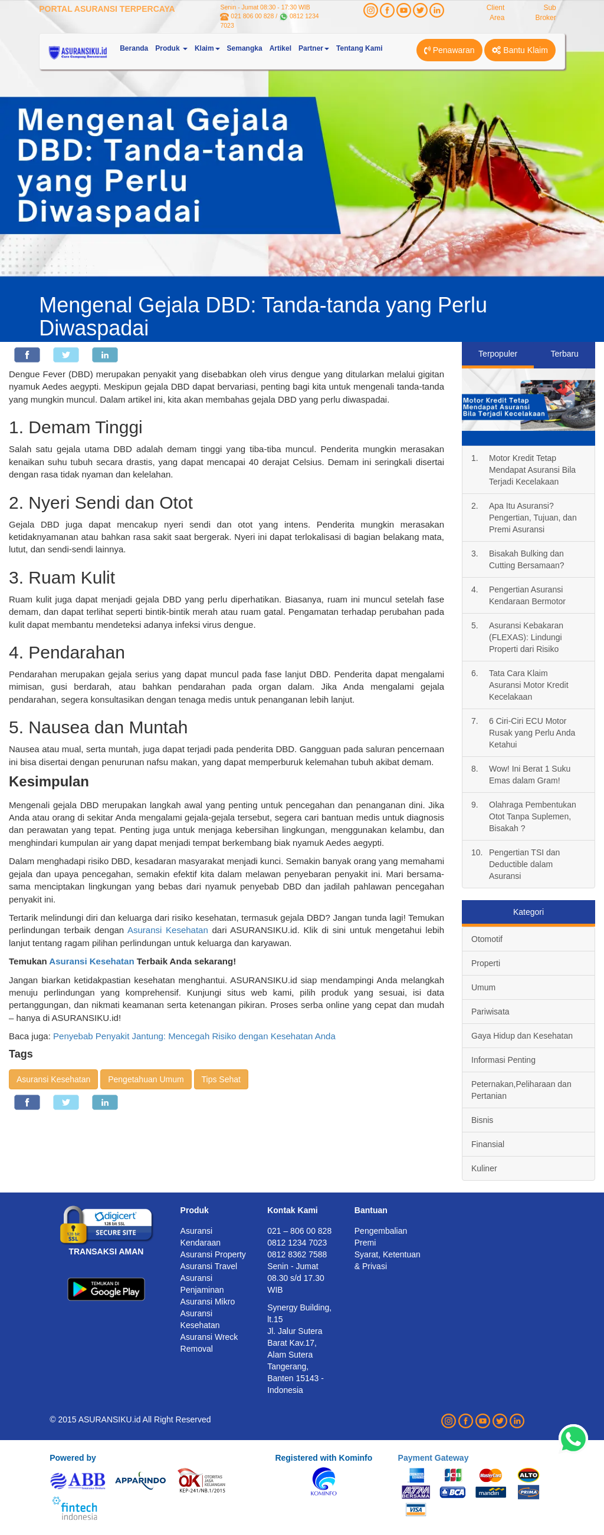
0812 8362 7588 (297, 1254)
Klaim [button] (207, 48)
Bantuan (371, 1210)
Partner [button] (313, 48)
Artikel (280, 48)
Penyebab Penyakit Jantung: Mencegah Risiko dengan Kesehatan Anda (194, 1036)
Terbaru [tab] (564, 353)
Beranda (134, 48)
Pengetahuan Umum (145, 1079)
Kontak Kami (292, 1210)
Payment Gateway (433, 1457)
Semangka (244, 48)
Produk (194, 1210)
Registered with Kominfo (323, 1457)
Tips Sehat (221, 1079)
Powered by (73, 1457)
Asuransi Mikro (207, 1301)
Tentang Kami (359, 48)
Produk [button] (171, 48)
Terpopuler (497, 353)
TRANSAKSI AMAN (105, 1251)
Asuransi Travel (208, 1266)
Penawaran (449, 50)
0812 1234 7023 (297, 1242)
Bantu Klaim (519, 50)
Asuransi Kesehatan (167, 930)
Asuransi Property (213, 1254)
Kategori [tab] (528, 912)
